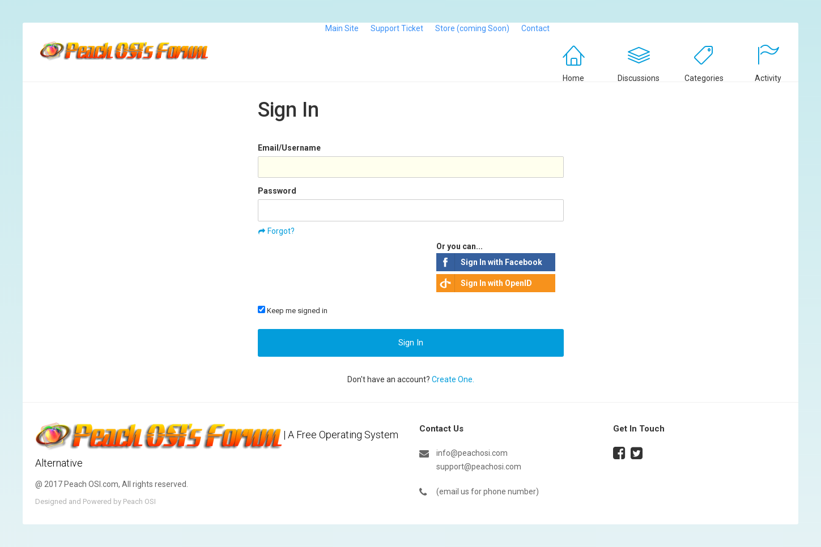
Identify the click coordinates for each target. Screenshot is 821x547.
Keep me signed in (292, 310)
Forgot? (281, 231)
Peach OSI (139, 501)
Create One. (453, 379)
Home (573, 78)
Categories (704, 78)
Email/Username (289, 147)
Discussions (639, 78)
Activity (768, 78)
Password (277, 190)
